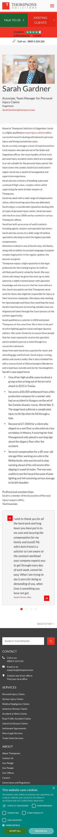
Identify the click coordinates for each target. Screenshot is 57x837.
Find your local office (17, 679)
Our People (8, 768)
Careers (6, 777)
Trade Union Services (12, 738)
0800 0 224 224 (36, 41)
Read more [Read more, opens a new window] (38, 800)
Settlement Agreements (14, 728)
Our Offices (8, 772)
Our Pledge (8, 763)
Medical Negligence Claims (15, 704)
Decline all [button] (41, 831)
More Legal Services (12, 733)
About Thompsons (11, 753)
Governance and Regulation (16, 782)
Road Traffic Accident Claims (16, 718)
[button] (28, 825)
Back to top (44, 623)
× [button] (53, 788)
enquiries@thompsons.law (20, 670)
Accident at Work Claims (14, 713)
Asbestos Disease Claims (14, 708)
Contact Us (8, 758)
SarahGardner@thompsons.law (18, 109)
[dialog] (28, 811)
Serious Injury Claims (12, 699)
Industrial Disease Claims (15, 723)
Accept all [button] (15, 831)
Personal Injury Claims (13, 694)
